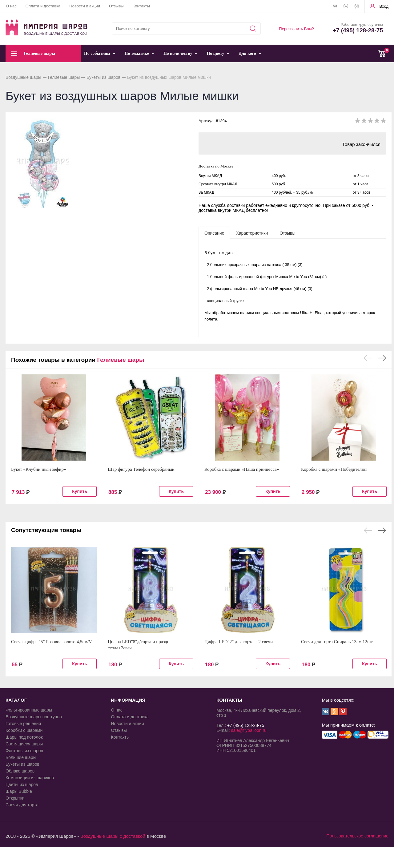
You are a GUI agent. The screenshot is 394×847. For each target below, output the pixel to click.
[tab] (214, 233)
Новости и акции (84, 6)
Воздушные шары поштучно (34, 716)
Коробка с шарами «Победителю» (334, 469)
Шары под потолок (24, 737)
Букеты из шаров (103, 77)
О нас (11, 6)
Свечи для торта (22, 804)
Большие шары (21, 757)
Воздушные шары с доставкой (112, 836)
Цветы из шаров (22, 784)
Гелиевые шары (64, 77)
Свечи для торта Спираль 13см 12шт (337, 641)
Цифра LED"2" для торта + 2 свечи (238, 641)
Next (382, 358)
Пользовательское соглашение (357, 835)
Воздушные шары (23, 77)
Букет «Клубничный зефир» (38, 469)
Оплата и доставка (43, 6)
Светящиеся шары (24, 743)
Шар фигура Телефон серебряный (141, 469)
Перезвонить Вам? (296, 28)
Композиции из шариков (30, 777)
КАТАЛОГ (16, 700)
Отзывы (116, 6)
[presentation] (214, 233)
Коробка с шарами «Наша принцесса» (241, 469)
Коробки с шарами (24, 730)
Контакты (141, 6)
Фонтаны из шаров (24, 750)
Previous (368, 358)
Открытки (15, 798)
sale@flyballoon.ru (248, 730)
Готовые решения (23, 723)
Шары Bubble (19, 791)
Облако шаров (20, 770)
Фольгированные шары (29, 710)
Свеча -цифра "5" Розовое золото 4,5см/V (51, 641)
